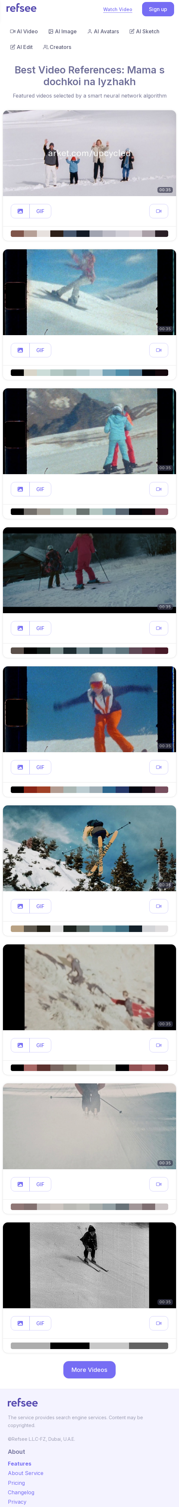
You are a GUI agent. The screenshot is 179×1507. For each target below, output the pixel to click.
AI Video (24, 31)
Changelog (21, 1492)
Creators (57, 47)
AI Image (62, 31)
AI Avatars (103, 31)
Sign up (158, 9)
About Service (25, 1473)
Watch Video (117, 9)
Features (19, 1463)
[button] (20, 211)
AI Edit (21, 47)
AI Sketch (144, 31)
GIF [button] (40, 211)
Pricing (16, 1483)
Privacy (17, 1502)
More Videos (89, 1369)
